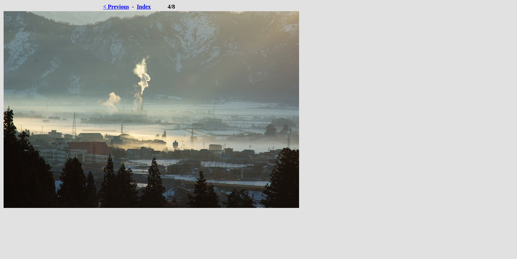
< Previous (116, 7)
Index (144, 7)
